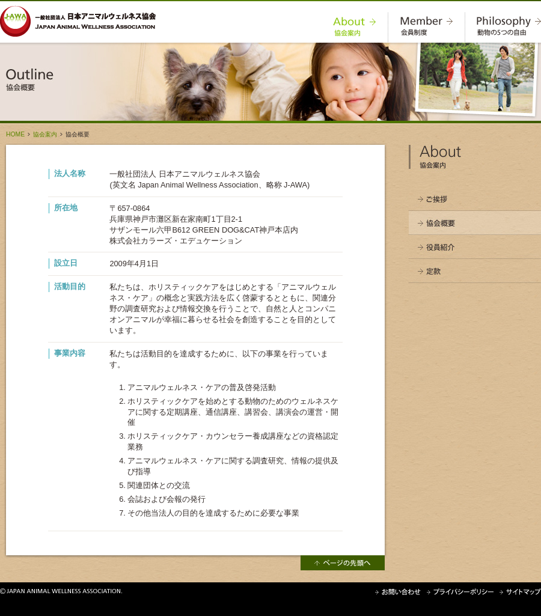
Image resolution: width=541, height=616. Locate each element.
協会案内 (45, 134)
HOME (15, 134)
